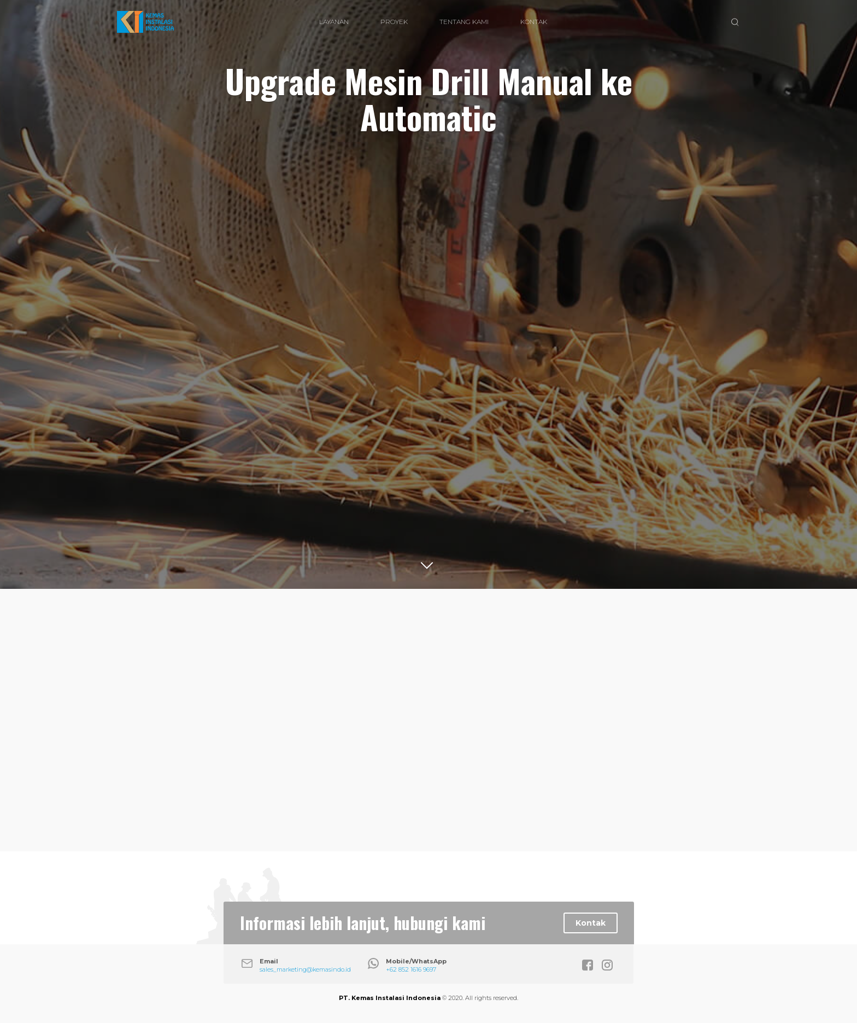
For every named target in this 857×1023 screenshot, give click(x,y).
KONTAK (533, 21)
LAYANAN (334, 21)
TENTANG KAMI (464, 21)
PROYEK (394, 21)
